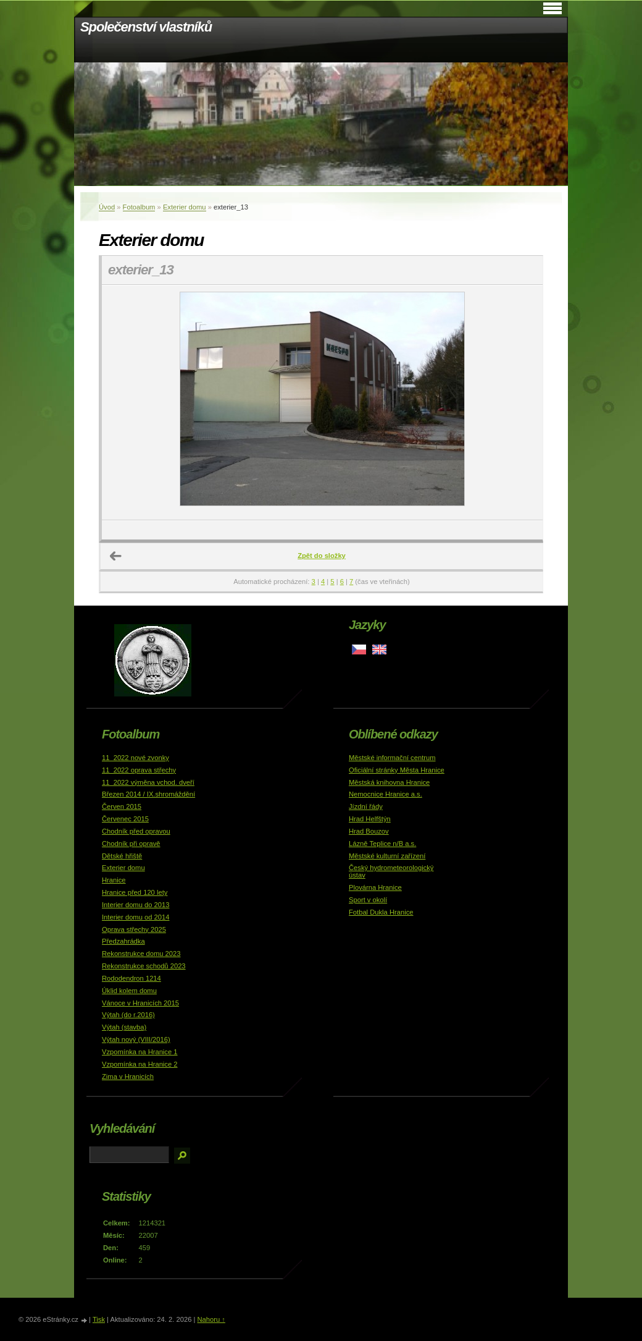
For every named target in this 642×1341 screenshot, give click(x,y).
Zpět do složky (322, 555)
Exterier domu (184, 207)
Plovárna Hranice (375, 887)
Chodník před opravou (136, 831)
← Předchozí (116, 556)
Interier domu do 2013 (135, 904)
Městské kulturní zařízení (387, 856)
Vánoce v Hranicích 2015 (140, 1003)
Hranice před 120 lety (134, 892)
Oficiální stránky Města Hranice (396, 770)
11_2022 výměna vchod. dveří (148, 782)
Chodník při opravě (131, 843)
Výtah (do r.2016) (128, 1014)
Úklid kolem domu (129, 990)
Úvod (107, 207)
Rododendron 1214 (131, 978)
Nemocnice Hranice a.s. (385, 794)
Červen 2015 (121, 806)
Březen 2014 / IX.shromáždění (148, 794)
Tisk (99, 1319)
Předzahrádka (123, 941)
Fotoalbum (139, 207)
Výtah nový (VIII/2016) (136, 1039)
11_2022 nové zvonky (135, 757)
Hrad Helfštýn (370, 819)
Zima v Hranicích (128, 1076)
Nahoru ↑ (211, 1319)
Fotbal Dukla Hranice (381, 912)
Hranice (114, 880)
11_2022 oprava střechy (139, 770)
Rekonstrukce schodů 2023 (144, 966)
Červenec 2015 (125, 819)
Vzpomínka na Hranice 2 (140, 1064)
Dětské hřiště (122, 856)
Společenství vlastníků (146, 27)
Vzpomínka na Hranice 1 (140, 1051)
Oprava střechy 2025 (134, 929)
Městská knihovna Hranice (389, 782)
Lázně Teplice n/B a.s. (382, 843)
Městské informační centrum (392, 757)
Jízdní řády (366, 806)
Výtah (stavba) (124, 1027)
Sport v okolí (368, 899)
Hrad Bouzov (369, 831)
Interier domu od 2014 (135, 917)
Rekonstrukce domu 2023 (141, 953)
